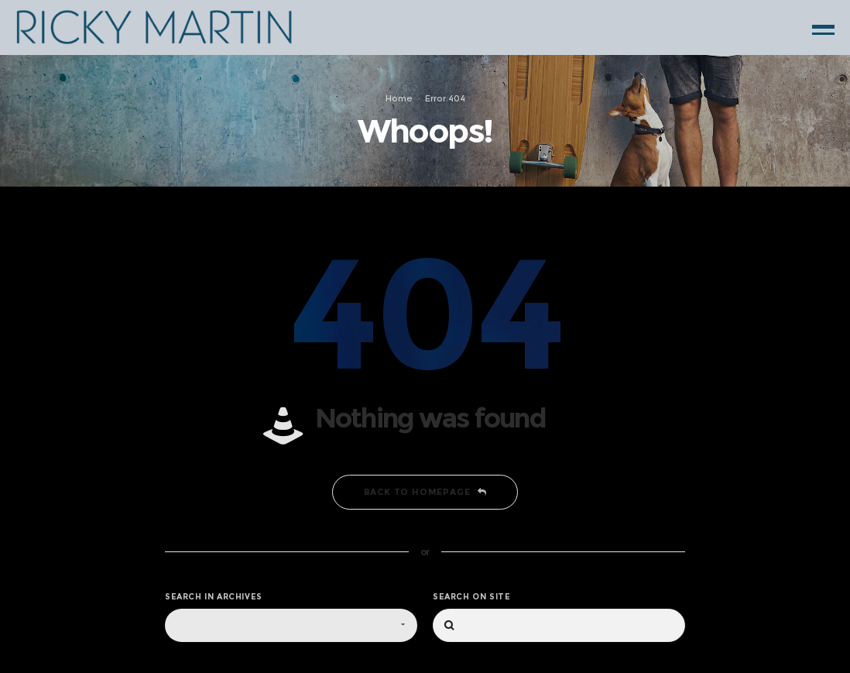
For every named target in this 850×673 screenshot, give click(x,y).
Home (399, 98)
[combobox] (291, 625)
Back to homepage (425, 491)
